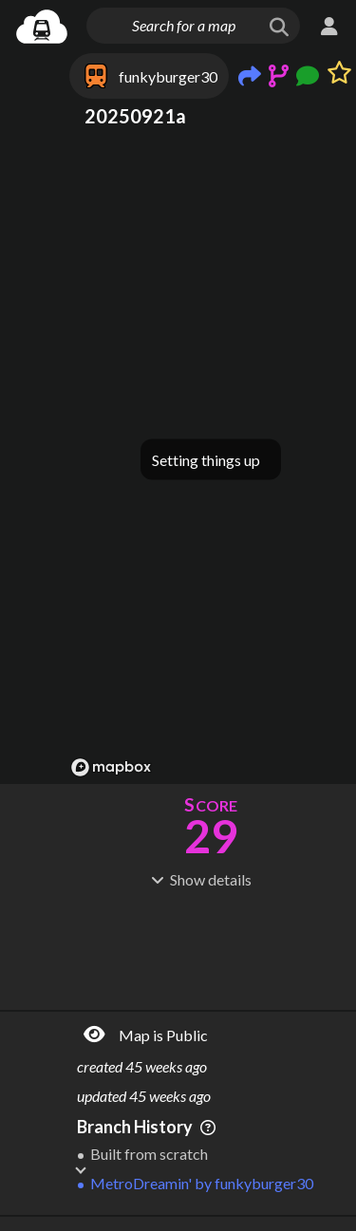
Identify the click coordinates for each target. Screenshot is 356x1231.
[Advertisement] (210, 947)
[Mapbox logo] (111, 767)
